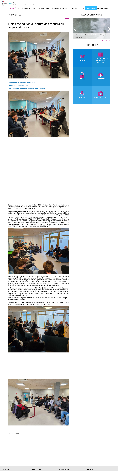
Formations (23, 8)
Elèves (81, 8)
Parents (74, 8)
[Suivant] (108, 29)
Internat (65, 8)
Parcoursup (91, 8)
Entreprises (56, 8)
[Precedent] (74, 29)
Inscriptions (102, 8)
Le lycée (13, 8)
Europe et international (39, 8)
